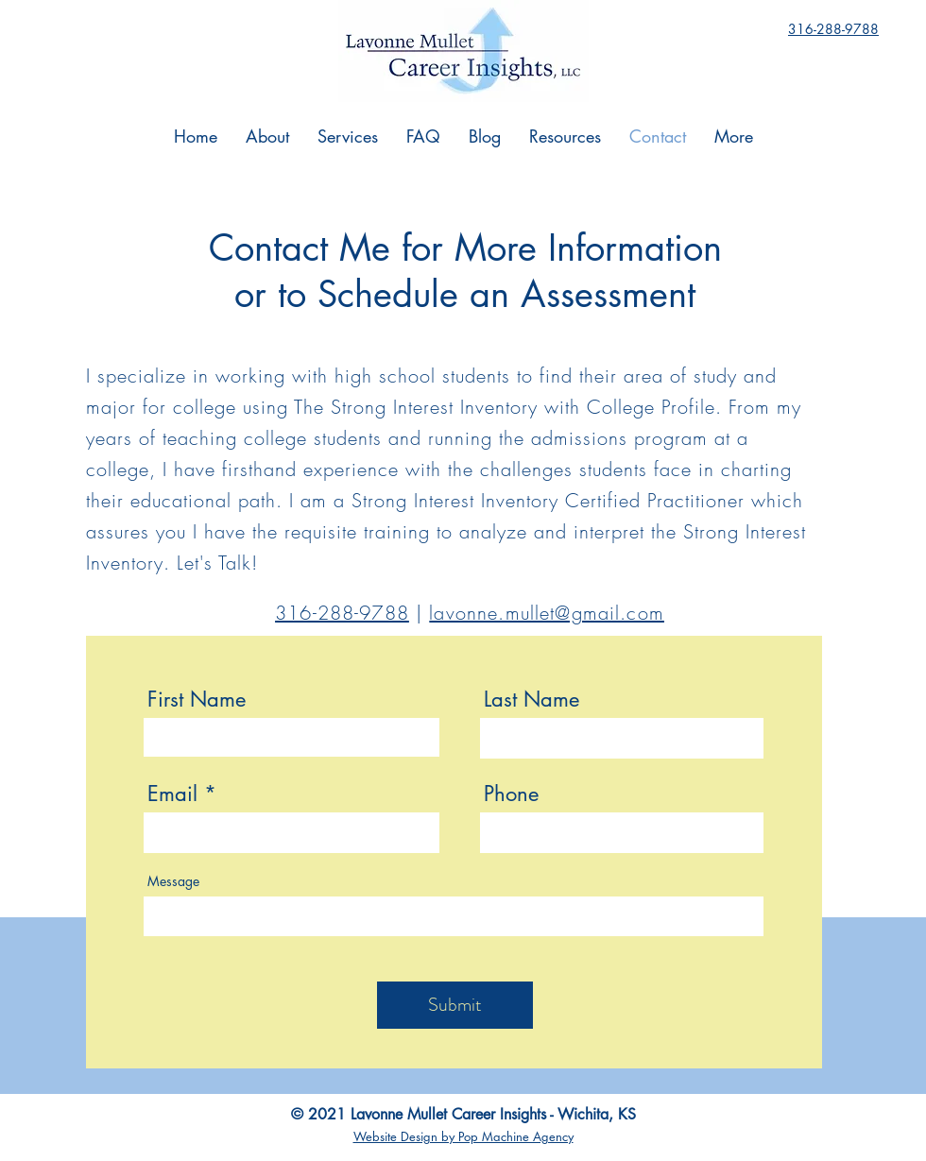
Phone (511, 793)
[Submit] (455, 1005)
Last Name (531, 699)
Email (172, 793)
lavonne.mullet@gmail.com (546, 612)
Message (173, 881)
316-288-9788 (342, 612)
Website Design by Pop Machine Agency (463, 1136)
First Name (196, 699)
